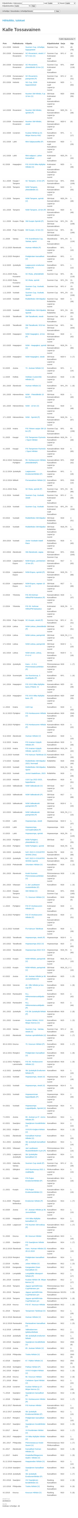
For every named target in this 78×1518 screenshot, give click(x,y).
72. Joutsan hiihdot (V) (34, 368)
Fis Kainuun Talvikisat (34, 929)
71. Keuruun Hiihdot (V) (35, 897)
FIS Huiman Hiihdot (33, 1405)
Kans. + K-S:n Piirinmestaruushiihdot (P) (34, 666)
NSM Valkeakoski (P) (34, 795)
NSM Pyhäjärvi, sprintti (34, 846)
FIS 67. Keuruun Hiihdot (35, 1305)
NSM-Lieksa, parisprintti (35, 635)
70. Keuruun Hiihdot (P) (35, 1044)
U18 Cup (29, 707)
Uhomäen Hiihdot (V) (34, 864)
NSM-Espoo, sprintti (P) (35, 572)
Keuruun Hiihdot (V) (33, 1492)
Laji (45, 3)
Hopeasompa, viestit (33, 821)
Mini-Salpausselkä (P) (34, 142)
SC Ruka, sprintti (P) (33, 489)
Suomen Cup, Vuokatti (34, 507)
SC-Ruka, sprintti (32, 280)
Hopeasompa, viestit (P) (35, 937)
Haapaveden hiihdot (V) (35, 1461)
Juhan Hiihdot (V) (32, 1263)
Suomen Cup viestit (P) (34, 1163)
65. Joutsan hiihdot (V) (34, 1348)
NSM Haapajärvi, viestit (34, 357)
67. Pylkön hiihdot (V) (34, 1361)
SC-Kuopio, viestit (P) (34, 620)
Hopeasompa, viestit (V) (35, 1077)
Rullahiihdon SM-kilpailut (35, 299)
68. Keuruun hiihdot (33, 1236)
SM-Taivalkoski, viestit (34, 316)
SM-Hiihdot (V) (31, 891)
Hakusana (17, 3)
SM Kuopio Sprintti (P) (34, 221)
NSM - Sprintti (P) (32, 417)
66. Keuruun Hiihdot (33, 1377)
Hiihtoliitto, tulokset (13, 20)
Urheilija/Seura (26, 11)
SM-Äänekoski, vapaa (34, 552)
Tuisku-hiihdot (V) (32, 1354)
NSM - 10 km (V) (32, 406)
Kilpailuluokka (8, 6)
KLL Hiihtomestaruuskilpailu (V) (34, 996)
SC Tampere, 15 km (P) (34, 181)
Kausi (62, 3)
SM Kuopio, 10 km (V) (34, 230)
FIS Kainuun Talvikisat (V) (35, 755)
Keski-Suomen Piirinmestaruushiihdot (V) (34, 875)
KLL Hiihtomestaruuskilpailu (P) (34, 1005)
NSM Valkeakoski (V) (34, 786)
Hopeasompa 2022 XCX (35, 950)
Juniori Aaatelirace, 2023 (35, 773)
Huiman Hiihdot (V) (33, 386)
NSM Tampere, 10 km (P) (35, 210)
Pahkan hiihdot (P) (32, 1367)
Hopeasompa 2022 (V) (34, 944)
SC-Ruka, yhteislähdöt (34, 274)
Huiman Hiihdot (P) (33, 247)
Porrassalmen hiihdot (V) (35, 480)
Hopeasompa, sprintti (34, 833)
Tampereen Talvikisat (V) (35, 1311)
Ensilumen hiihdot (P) (34, 1201)
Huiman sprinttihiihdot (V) (35, 1035)
